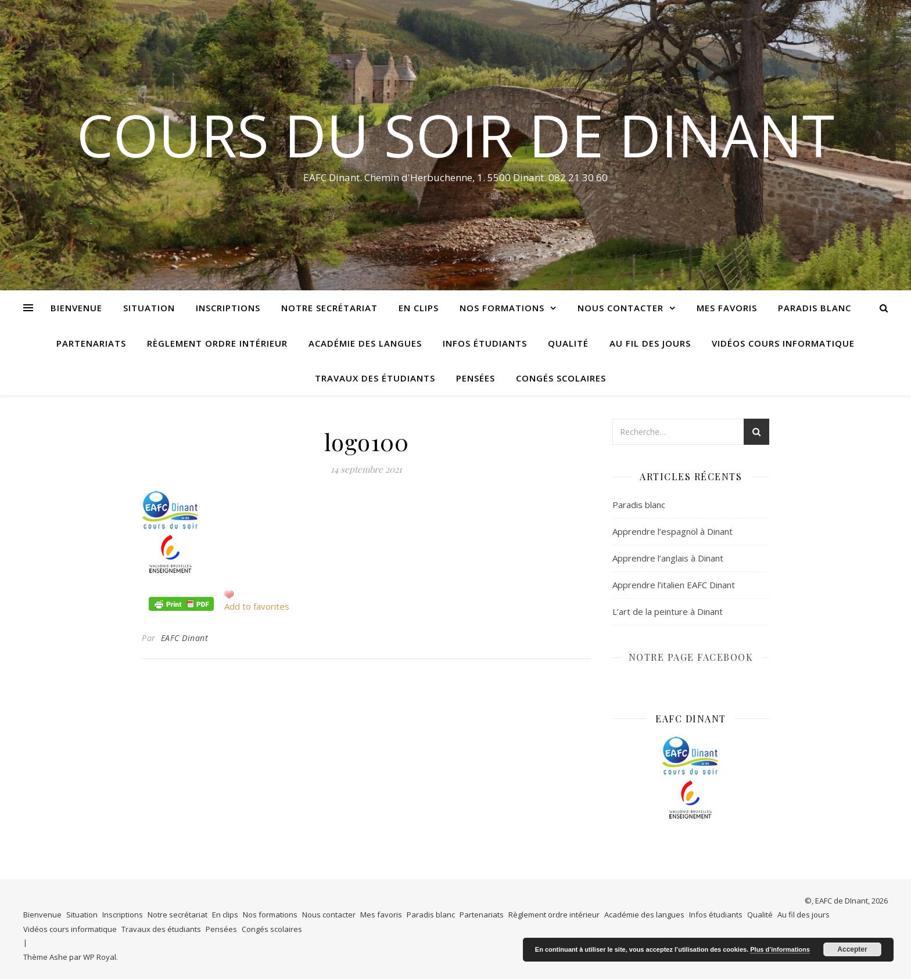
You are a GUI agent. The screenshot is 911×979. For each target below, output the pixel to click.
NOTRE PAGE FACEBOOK (691, 657)
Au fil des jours (650, 343)
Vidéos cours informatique (783, 343)
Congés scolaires (561, 378)
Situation (149, 308)
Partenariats (91, 343)
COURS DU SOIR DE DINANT (455, 135)
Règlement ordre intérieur (217, 343)
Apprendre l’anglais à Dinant (667, 558)
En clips (419, 308)
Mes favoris (727, 308)
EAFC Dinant (185, 637)
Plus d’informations (780, 949)
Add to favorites (256, 606)
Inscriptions (228, 308)
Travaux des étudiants (375, 378)
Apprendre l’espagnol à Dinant (672, 531)
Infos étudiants (485, 343)
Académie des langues (365, 343)
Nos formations (502, 308)
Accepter (852, 949)
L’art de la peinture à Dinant (667, 611)
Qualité (568, 343)
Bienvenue (76, 308)
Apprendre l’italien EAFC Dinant (673, 585)
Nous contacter (620, 308)
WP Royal (99, 957)
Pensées (475, 378)
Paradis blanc (814, 308)
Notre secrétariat (329, 308)
